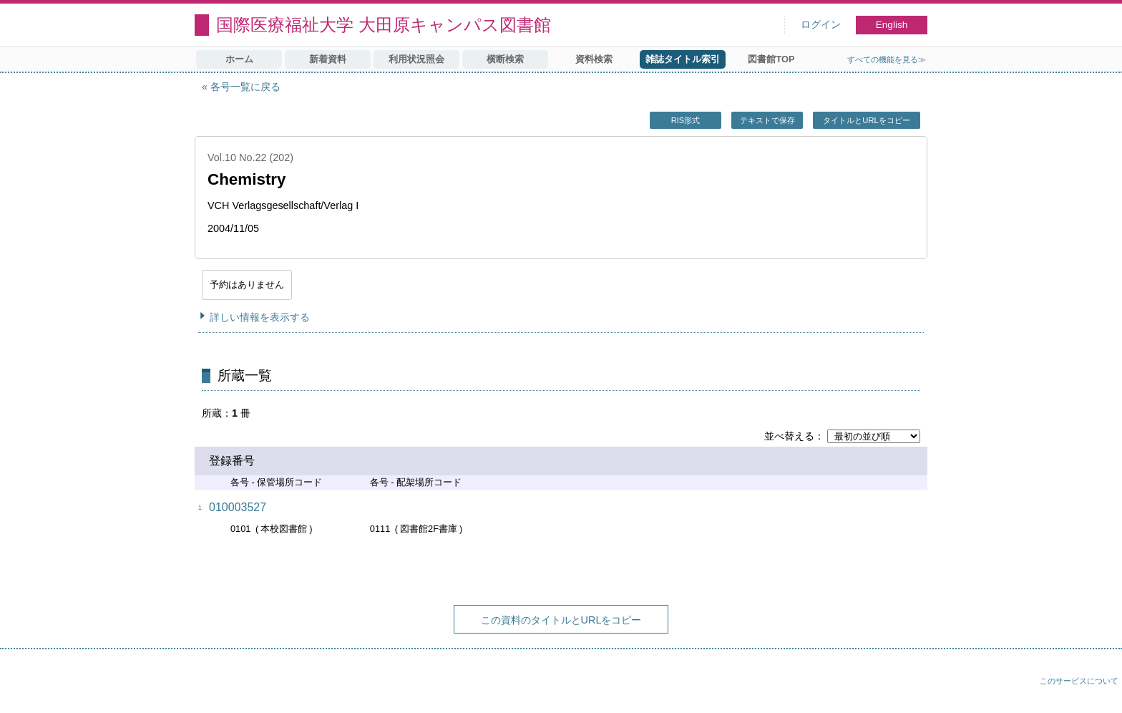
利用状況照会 (416, 59)
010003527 (237, 507)
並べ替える (789, 436)
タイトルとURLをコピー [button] (866, 120)
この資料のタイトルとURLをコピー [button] (561, 620)
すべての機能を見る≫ (886, 59)
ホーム (239, 59)
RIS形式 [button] (686, 120)
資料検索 (594, 59)
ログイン (821, 24)
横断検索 (505, 59)
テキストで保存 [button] (767, 120)
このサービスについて (1079, 680)
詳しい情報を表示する (260, 317)
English (892, 24)
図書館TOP (771, 59)
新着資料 (327, 59)
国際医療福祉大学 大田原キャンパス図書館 (383, 24)
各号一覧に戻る (245, 86)
